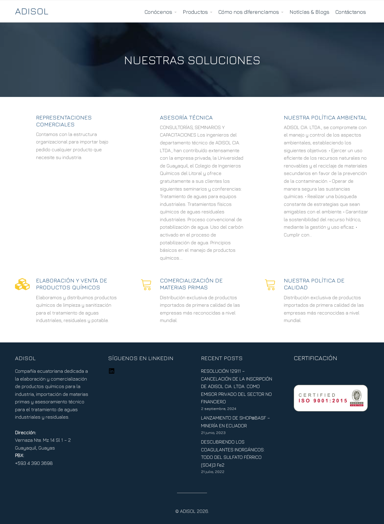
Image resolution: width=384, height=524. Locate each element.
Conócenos (158, 12)
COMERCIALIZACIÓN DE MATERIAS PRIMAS (191, 284)
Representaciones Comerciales (64, 121)
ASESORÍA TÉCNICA (186, 117)
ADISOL (31, 11)
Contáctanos (350, 12)
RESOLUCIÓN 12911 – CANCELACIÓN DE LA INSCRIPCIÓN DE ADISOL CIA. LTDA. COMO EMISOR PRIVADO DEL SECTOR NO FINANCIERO (236, 386)
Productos (195, 12)
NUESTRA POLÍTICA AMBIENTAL (325, 117)
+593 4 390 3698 (34, 463)
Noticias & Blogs (309, 12)
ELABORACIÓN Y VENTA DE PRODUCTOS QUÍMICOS (71, 284)
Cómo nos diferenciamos (248, 12)
